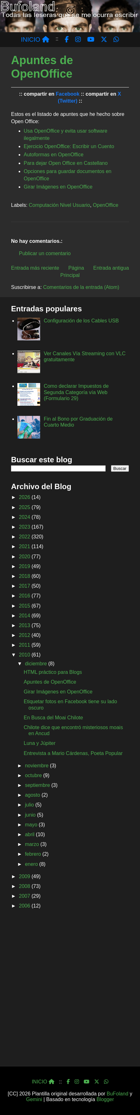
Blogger (105, 1099)
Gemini (34, 1099)
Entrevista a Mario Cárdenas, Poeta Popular (73, 753)
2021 (25, 546)
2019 (25, 566)
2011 (25, 645)
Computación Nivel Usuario (59, 205)
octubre (34, 775)
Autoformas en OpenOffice (53, 154)
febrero (33, 854)
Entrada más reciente (35, 268)
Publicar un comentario (45, 253)
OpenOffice (106, 205)
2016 (25, 595)
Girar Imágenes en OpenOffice (58, 186)
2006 (25, 905)
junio (31, 815)
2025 (25, 507)
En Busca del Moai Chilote (53, 717)
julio (30, 804)
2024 (25, 517)
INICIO (35, 39)
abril (30, 834)
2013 (25, 625)
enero (32, 864)
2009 (25, 876)
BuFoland (118, 1093)
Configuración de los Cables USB (81, 320)
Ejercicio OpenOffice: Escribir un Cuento (69, 146)
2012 (25, 635)
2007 (25, 896)
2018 (25, 576)
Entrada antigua (111, 268)
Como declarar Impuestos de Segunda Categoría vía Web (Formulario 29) (76, 392)
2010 (25, 654)
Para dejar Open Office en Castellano (66, 163)
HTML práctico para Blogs (53, 672)
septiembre (38, 785)
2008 (25, 886)
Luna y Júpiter (40, 743)
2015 (25, 605)
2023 (25, 527)
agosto (33, 795)
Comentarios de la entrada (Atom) (81, 287)
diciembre (36, 663)
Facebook (68, 94)
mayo (32, 824)
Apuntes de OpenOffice (50, 682)
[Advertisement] (70, 990)
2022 (25, 536)
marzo (32, 844)
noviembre (37, 765)
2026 (25, 497)
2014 (25, 615)
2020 (25, 556)
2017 (25, 586)
